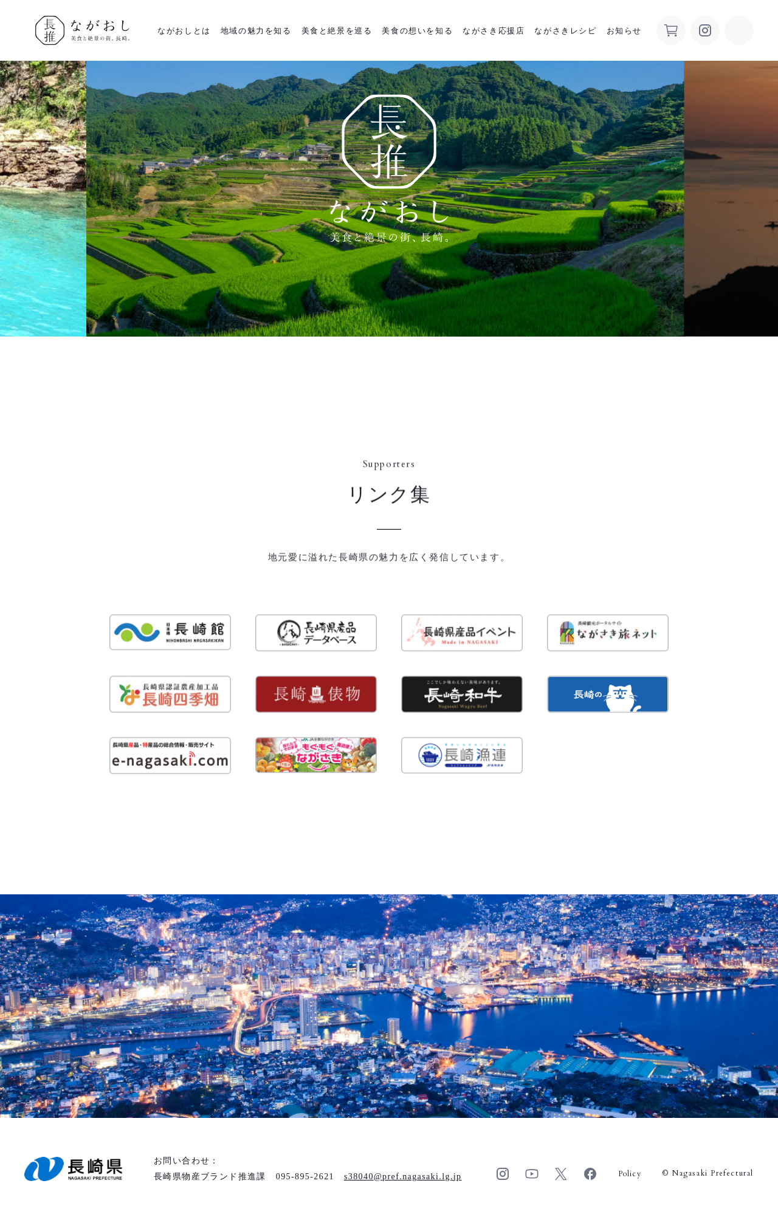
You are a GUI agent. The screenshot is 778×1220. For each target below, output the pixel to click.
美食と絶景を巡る (337, 30)
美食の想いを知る (417, 30)
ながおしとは (184, 30)
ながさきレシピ (565, 30)
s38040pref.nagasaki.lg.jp (403, 1176)
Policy (629, 1174)
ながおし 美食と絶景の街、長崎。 (82, 30)
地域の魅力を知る (256, 30)
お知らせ (624, 30)
